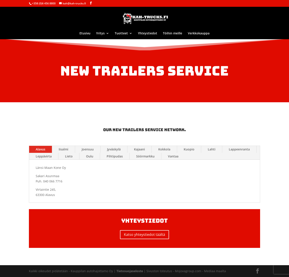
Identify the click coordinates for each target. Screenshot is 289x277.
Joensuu (88, 149)
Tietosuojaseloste (130, 271)
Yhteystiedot (147, 33)
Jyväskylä (114, 149)
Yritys (100, 33)
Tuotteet (121, 33)
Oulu (89, 156)
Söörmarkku (145, 156)
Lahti (211, 149)
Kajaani (139, 149)
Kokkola (164, 149)
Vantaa (173, 156)
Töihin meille (172, 33)
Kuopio (189, 149)
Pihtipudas (115, 156)
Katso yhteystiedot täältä (144, 234)
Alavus (40, 149)
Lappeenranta (239, 149)
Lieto (69, 156)
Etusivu (84, 33)
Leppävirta (44, 156)
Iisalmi (63, 149)
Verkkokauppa (199, 33)
